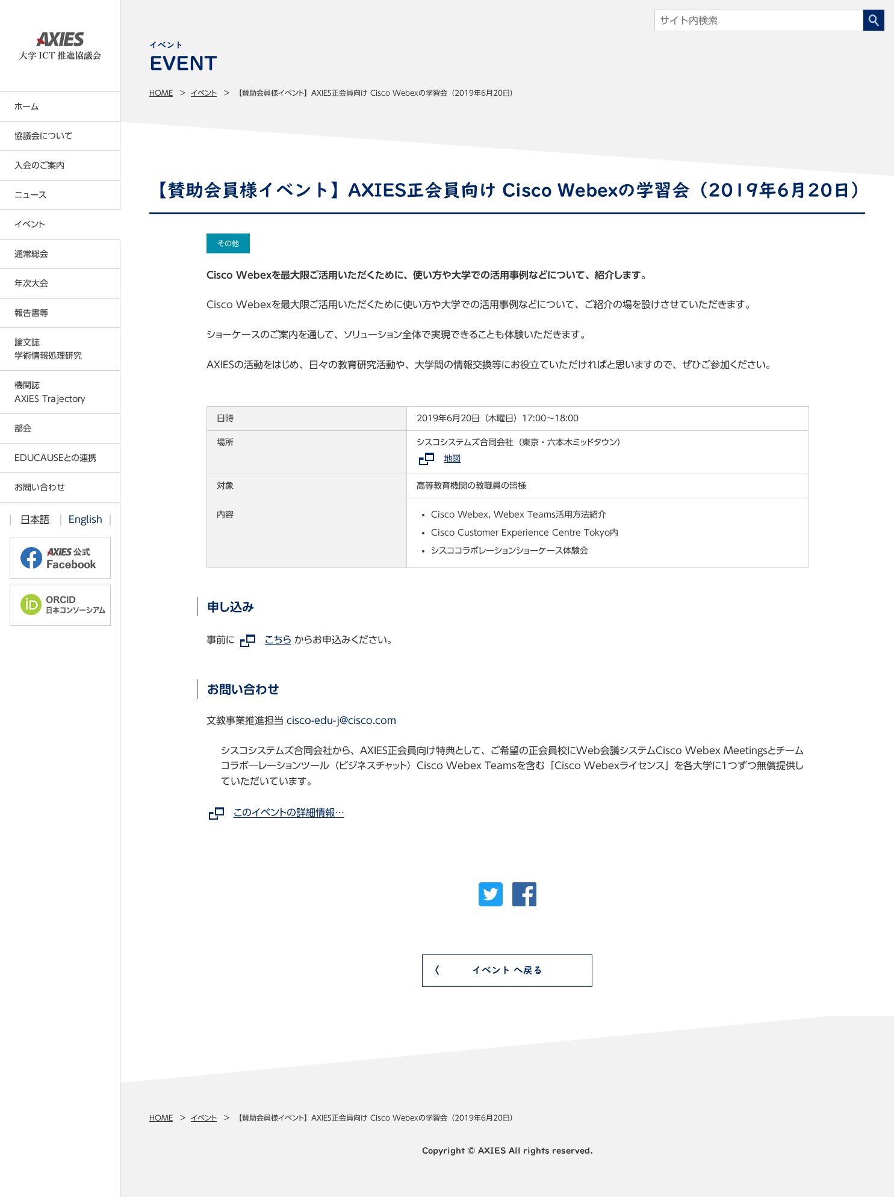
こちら (278, 640)
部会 (22, 428)
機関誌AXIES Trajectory (49, 392)
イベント (204, 92)
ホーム (26, 106)
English (85, 519)
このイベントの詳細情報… (289, 813)
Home (161, 92)
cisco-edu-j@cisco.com (341, 720)
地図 (452, 458)
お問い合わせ (39, 487)
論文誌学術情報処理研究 (48, 349)
